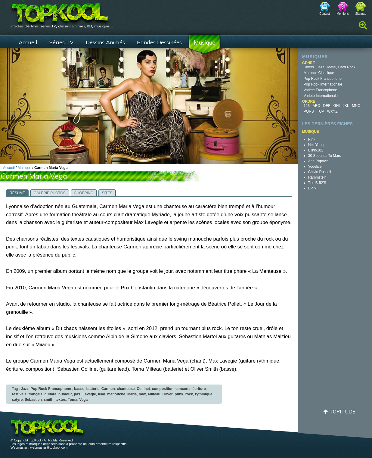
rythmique (203, 394)
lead (101, 394)
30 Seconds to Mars (324, 156)
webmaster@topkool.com (48, 447)
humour (65, 394)
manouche (116, 394)
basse (79, 389)
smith (48, 399)
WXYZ (332, 111)
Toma (72, 399)
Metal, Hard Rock (341, 67)
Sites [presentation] (107, 193)
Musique (204, 42)
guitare (50, 394)
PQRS (309, 111)
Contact (324, 13)
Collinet (143, 389)
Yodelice (315, 166)
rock (189, 394)
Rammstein (317, 177)
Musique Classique (319, 73)
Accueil (28, 42)
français (35, 394)
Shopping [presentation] (83, 193)
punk (179, 394)
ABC (316, 106)
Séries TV (61, 42)
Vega (83, 399)
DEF (326, 106)
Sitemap (360, 13)
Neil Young (316, 145)
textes (60, 399)
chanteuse (126, 389)
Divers (309, 67)
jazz (77, 394)
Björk (312, 188)
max (142, 394)
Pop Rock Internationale (323, 84)
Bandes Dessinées (159, 42)
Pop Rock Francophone (323, 78)
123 (307, 106)
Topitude (342, 411)
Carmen (108, 389)
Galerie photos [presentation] (50, 193)
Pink (311, 139)
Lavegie (89, 394)
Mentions (342, 13)
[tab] (17, 192)
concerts (183, 389)
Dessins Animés (105, 42)
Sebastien (33, 399)
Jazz (320, 67)
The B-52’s (317, 183)
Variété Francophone (320, 90)
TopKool (62, 12)
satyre (17, 399)
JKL (346, 106)
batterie (92, 389)
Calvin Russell (319, 172)
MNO (356, 106)
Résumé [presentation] (17, 193)
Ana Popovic (318, 161)
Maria (132, 394)
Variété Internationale (321, 96)
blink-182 (315, 150)
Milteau (154, 394)
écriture (199, 389)
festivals (19, 394)
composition (162, 389)
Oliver (168, 394)
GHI (336, 106)
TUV (320, 111)
